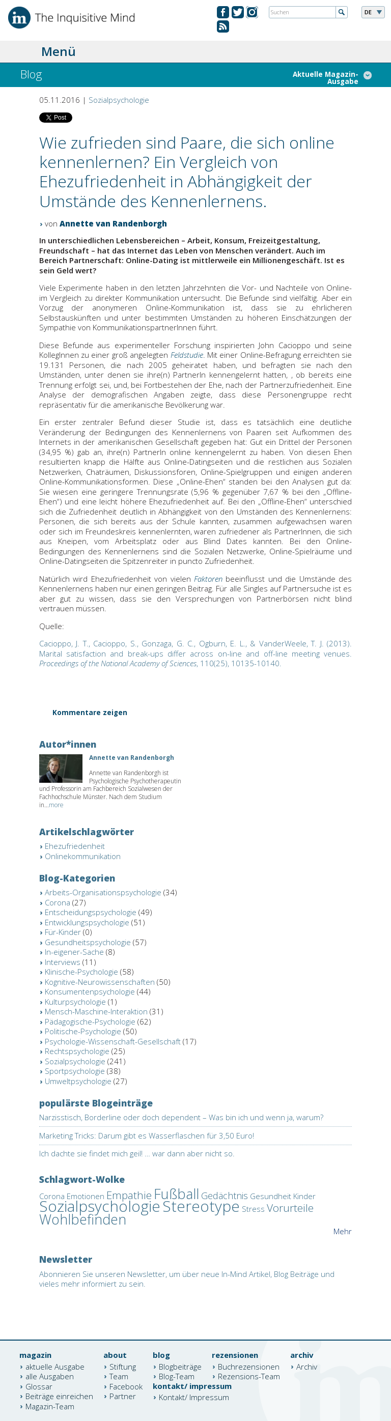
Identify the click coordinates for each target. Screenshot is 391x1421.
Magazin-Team (49, 1406)
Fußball (176, 1193)
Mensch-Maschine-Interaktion (96, 1011)
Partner (122, 1396)
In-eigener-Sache (74, 952)
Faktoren (208, 579)
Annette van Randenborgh (113, 223)
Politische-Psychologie (83, 1031)
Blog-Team (176, 1376)
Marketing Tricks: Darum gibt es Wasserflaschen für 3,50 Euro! (146, 1135)
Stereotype (201, 1206)
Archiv (306, 1366)
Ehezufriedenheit (75, 846)
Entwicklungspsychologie (87, 922)
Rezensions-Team (249, 1376)
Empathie (129, 1195)
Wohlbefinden (82, 1219)
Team (118, 1376)
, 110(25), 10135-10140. (195, 653)
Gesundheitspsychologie (88, 942)
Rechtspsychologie (77, 1051)
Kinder (304, 1196)
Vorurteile (290, 1208)
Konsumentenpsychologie (90, 991)
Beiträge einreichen (59, 1396)
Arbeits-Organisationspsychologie (103, 892)
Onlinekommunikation (83, 856)
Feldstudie (187, 355)
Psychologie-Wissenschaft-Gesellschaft (113, 1041)
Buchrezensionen (249, 1366)
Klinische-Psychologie (81, 972)
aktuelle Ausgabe (55, 1366)
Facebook (126, 1386)
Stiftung (122, 1366)
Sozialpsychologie (119, 100)
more (56, 805)
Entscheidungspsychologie (90, 912)
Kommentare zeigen (89, 713)
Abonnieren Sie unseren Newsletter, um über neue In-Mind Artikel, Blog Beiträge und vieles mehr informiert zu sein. (186, 1279)
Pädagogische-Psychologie (90, 1021)
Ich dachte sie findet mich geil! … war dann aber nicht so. (137, 1153)
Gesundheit (270, 1196)
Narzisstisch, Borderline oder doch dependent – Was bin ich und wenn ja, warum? (181, 1117)
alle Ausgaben (49, 1376)
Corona (57, 902)
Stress (253, 1209)
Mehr (342, 1231)
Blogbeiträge (180, 1366)
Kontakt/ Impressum (194, 1397)
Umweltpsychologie (78, 1081)
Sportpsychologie (75, 1071)
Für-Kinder (63, 932)
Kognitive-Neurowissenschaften (100, 982)
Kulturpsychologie (75, 1002)
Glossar (38, 1386)
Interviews (62, 962)
